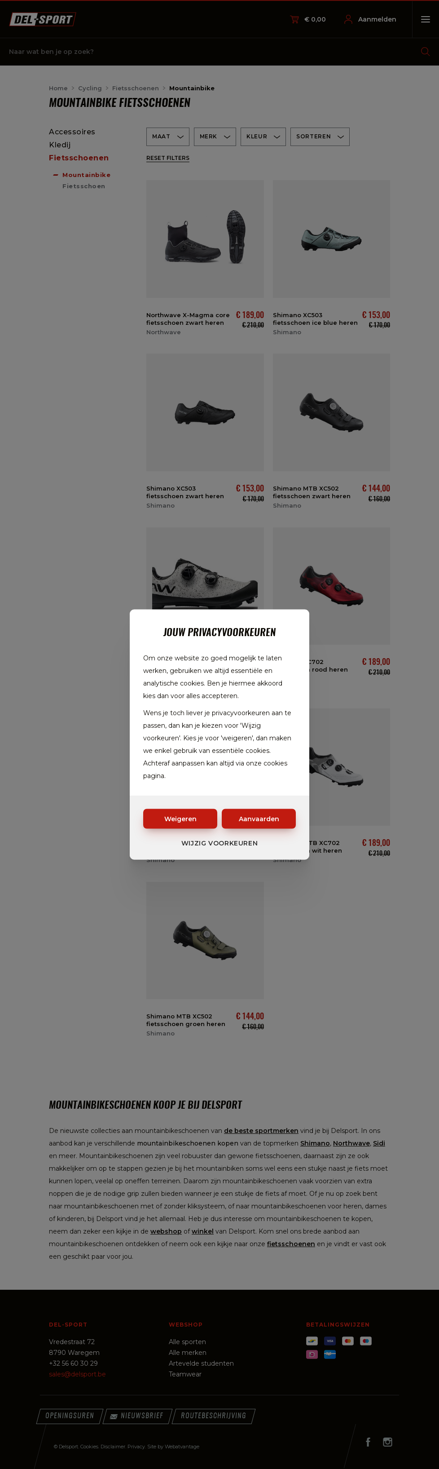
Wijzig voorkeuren (219, 843)
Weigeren (180, 819)
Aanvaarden (259, 819)
